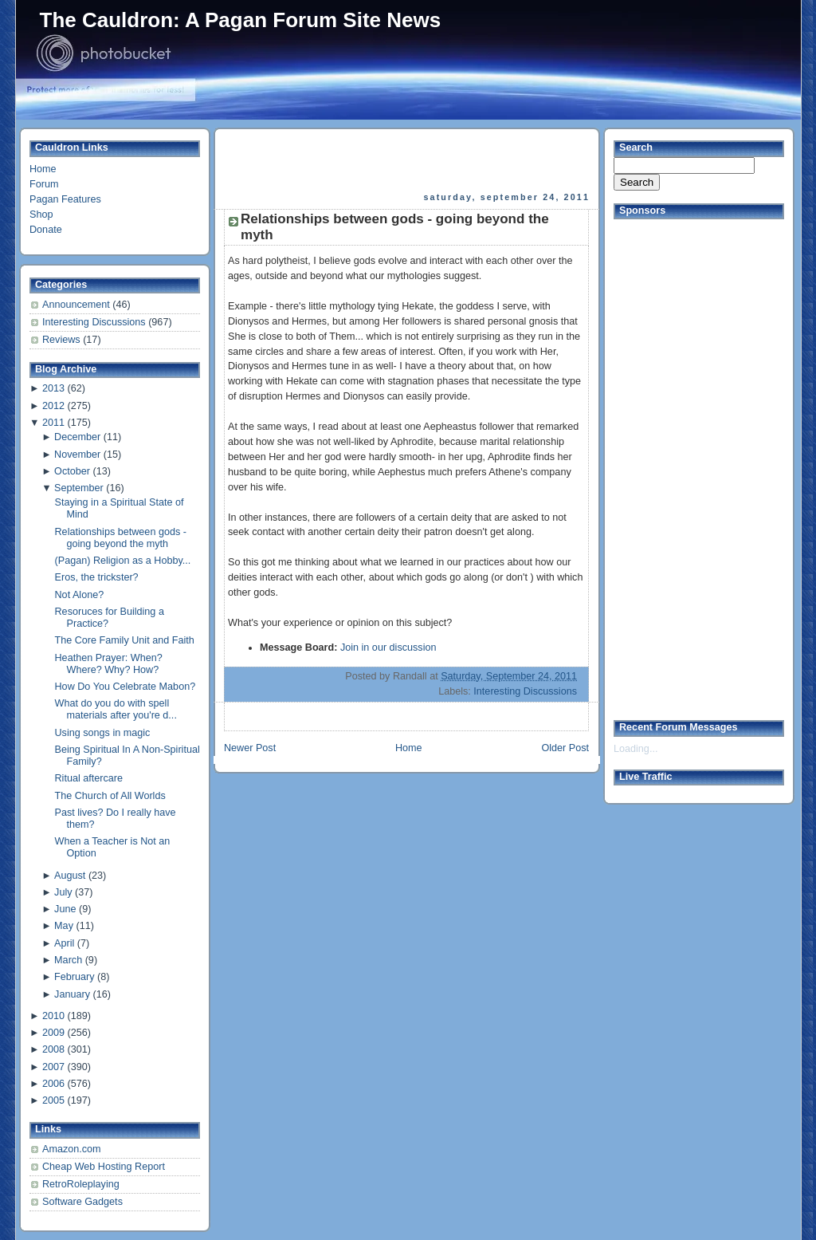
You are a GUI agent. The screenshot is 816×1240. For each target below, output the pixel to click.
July (63, 892)
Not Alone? (79, 594)
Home (43, 169)
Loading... (635, 748)
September (79, 488)
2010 (53, 1016)
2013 (53, 388)
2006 (53, 1083)
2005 (53, 1100)
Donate (45, 229)
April (64, 943)
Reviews (62, 339)
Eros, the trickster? (97, 577)
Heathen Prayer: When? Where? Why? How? (109, 663)
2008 (53, 1049)
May (63, 925)
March (68, 960)
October (72, 471)
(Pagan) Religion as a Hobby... (123, 560)
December (77, 437)
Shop (41, 214)
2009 (53, 1032)
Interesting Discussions (95, 322)
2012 (53, 405)
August (69, 875)
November (77, 454)
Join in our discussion (388, 647)
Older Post (565, 748)
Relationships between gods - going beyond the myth (120, 537)
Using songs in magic (103, 732)
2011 (53, 422)
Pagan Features (65, 199)
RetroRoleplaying (81, 1184)
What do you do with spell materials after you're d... (116, 709)
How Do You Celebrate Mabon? (125, 686)
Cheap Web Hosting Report (103, 1166)
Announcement (77, 304)
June (65, 909)
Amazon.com (71, 1149)
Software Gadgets (82, 1201)
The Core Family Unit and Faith (124, 640)
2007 (53, 1067)
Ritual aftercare (89, 778)
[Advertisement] (408, 160)
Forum (43, 184)
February (74, 976)
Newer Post (250, 748)
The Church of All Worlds (110, 795)
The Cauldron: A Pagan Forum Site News (240, 20)
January (72, 994)
